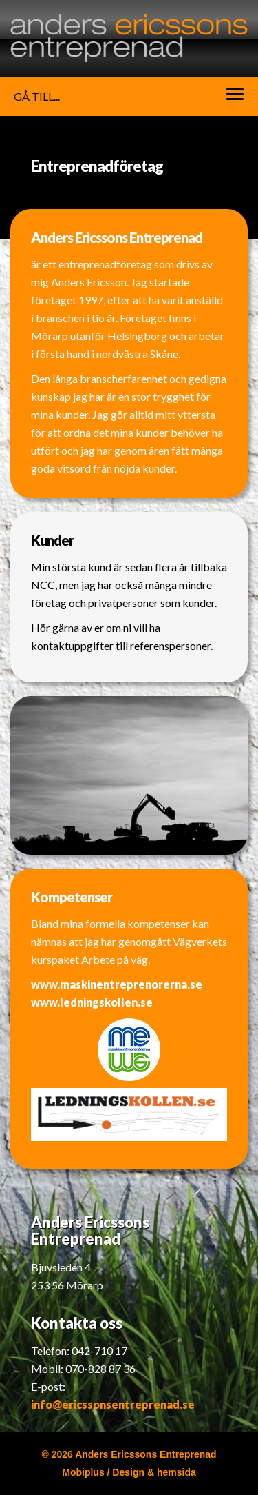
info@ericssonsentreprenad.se (113, 1404)
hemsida (176, 1472)
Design (128, 1472)
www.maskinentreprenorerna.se (116, 984)
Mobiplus (83, 1472)
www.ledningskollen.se (92, 1002)
